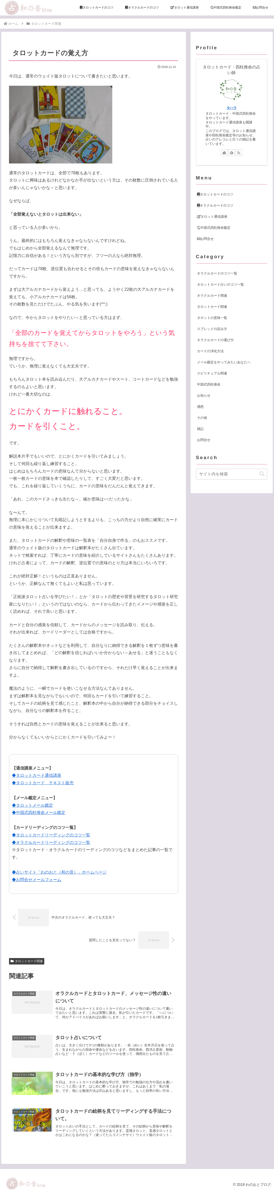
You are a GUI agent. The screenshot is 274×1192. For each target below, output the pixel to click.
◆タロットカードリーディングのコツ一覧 (51, 835)
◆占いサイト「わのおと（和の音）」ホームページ (59, 872)
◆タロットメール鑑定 (32, 805)
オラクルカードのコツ (215, 205)
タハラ (232, 108)
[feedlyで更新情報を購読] (231, 152)
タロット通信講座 (212, 216)
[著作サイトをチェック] (224, 152)
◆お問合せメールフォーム (36, 879)
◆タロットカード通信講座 (36, 775)
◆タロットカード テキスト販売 (43, 783)
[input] (231, 474)
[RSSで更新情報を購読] (238, 152)
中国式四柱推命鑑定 (213, 228)
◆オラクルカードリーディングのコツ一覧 (51, 842)
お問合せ (205, 239)
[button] (262, 474)
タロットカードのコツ (215, 194)
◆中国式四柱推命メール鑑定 (38, 812)
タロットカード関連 (27, 961)
